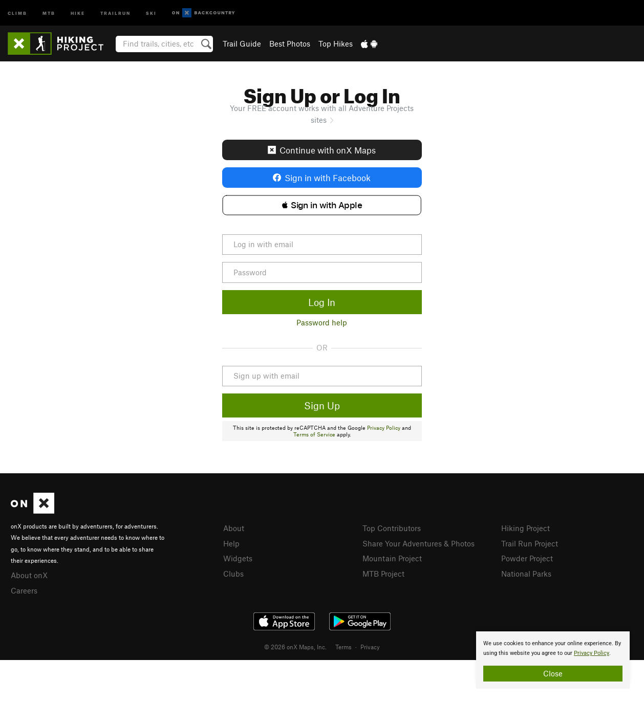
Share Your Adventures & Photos (418, 543)
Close (553, 673)
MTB (48, 12)
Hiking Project (525, 528)
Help (231, 543)
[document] (552, 660)
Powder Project (527, 558)
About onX (29, 575)
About (233, 528)
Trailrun (115, 12)
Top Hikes (335, 43)
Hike (78, 12)
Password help (321, 322)
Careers (24, 590)
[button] (321, 205)
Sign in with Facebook (322, 177)
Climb (17, 12)
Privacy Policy (383, 428)
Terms (343, 646)
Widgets (237, 558)
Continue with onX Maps (322, 150)
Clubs (233, 573)
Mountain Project (392, 558)
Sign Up (322, 405)
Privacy (370, 646)
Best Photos (289, 43)
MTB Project (383, 573)
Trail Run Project (529, 543)
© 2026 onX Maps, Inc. (295, 646)
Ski (151, 12)
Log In (321, 302)
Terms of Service (314, 434)
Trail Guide (242, 43)
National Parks (526, 573)
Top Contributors (391, 528)
